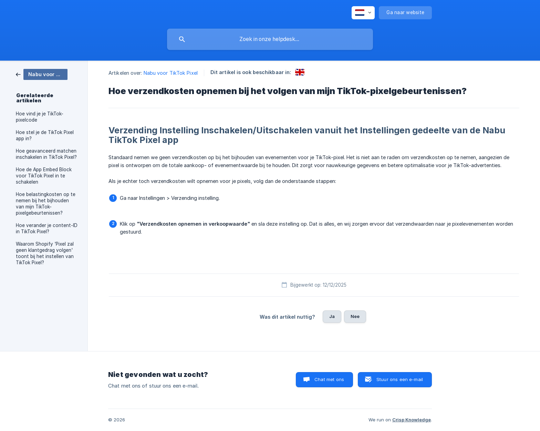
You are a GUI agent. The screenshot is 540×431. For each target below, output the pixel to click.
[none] (363, 12)
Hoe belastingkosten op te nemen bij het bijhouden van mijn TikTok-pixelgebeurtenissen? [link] (45, 204)
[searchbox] (270, 39)
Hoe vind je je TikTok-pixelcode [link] (39, 117)
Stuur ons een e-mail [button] (399, 379)
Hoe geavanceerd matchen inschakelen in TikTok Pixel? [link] (46, 154)
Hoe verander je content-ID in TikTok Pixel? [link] (46, 228)
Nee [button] (355, 316)
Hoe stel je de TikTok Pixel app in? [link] (45, 135)
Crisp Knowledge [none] (411, 419)
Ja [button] (332, 316)
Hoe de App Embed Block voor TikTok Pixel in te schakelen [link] (44, 176)
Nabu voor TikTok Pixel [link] (171, 73)
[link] (42, 74)
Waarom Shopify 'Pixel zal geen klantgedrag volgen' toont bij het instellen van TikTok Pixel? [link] (45, 253)
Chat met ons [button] (329, 379)
